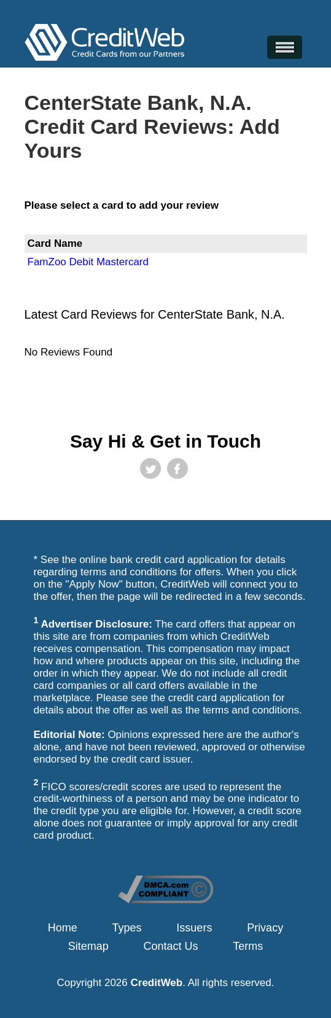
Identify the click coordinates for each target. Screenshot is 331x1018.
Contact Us (171, 946)
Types (127, 928)
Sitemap (88, 946)
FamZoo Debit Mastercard (88, 262)
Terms (248, 946)
